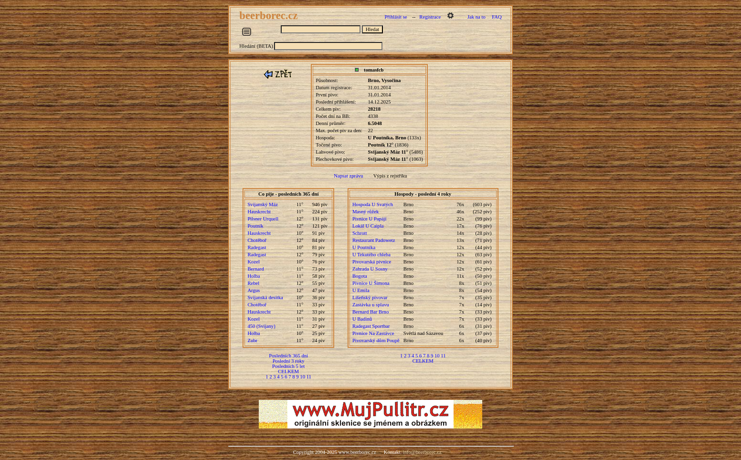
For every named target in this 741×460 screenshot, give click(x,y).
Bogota (359, 276)
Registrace (430, 17)
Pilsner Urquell (262, 218)
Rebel (253, 283)
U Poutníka (363, 247)
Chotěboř (256, 240)
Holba (253, 276)
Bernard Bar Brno (370, 311)
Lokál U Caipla (368, 226)
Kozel (253, 261)
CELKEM (288, 371)
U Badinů (362, 319)
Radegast (256, 247)
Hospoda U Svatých (372, 204)
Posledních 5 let (288, 366)
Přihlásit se (395, 17)
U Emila (361, 290)
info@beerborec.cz (422, 452)
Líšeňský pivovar (370, 297)
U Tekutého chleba (371, 254)
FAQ (497, 17)
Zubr (252, 340)
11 (309, 376)
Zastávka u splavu (370, 304)
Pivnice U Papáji (369, 218)
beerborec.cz (269, 15)
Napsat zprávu (348, 175)
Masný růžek (365, 211)
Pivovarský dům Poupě (376, 340)
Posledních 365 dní (288, 355)
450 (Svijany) (261, 326)
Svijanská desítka (265, 297)
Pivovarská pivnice (371, 261)
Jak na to (476, 17)
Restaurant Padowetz (373, 240)
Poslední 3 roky (289, 361)
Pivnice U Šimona (371, 283)
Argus (253, 290)
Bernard (255, 269)
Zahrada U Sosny (370, 269)
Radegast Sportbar (371, 326)
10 (302, 376)
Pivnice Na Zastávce (373, 333)
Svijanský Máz (262, 204)
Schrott (359, 233)
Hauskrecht (259, 211)
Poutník (255, 226)
